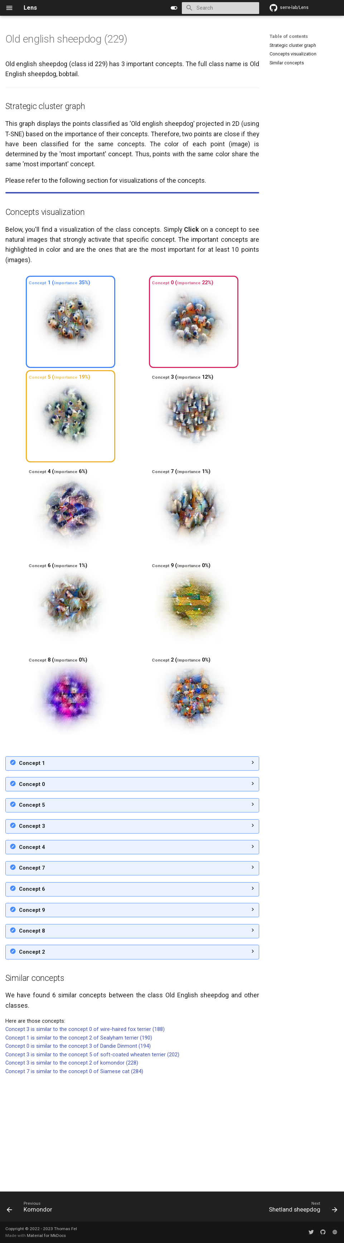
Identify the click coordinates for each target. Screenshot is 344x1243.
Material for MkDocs (46, 1235)
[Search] (220, 8)
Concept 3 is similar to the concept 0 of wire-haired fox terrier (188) (85, 1137)
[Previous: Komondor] (31, 1209)
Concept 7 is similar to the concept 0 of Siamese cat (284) (74, 1179)
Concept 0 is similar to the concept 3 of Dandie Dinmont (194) (78, 1154)
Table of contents (289, 36)
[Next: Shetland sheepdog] (301, 1209)
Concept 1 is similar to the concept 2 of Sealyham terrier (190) (78, 1146)
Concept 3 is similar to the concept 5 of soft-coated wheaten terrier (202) (92, 1162)
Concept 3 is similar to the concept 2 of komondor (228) (71, 1171)
